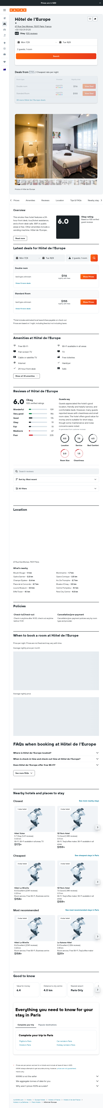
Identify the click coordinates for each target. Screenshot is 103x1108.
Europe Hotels (40, 1055)
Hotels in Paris (25, 1000)
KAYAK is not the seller (57, 1031)
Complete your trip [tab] (26, 980)
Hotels (29, 1055)
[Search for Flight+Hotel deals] (4, 35)
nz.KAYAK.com (18, 1055)
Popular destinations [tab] (47, 980)
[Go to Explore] (4, 43)
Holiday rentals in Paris (66, 1000)
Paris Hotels (36, 1058)
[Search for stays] (4, 24)
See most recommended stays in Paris (82, 865)
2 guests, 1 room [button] (24, 49)
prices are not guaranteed (66, 1024)
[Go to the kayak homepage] (18, 10)
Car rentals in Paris (64, 996)
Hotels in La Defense (20, 1058)
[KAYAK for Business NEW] (4, 54)
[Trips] (4, 62)
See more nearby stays (89, 756)
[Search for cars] (4, 29)
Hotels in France (54, 1055)
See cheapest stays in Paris (87, 811)
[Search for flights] (4, 18)
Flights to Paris (25, 996)
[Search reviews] (58, 471)
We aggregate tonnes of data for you (57, 1036)
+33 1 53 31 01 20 (23, 29)
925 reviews (31, 33)
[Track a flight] (4, 48)
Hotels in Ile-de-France (72, 1055)
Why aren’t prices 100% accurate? (57, 1041)
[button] (100, 3)
